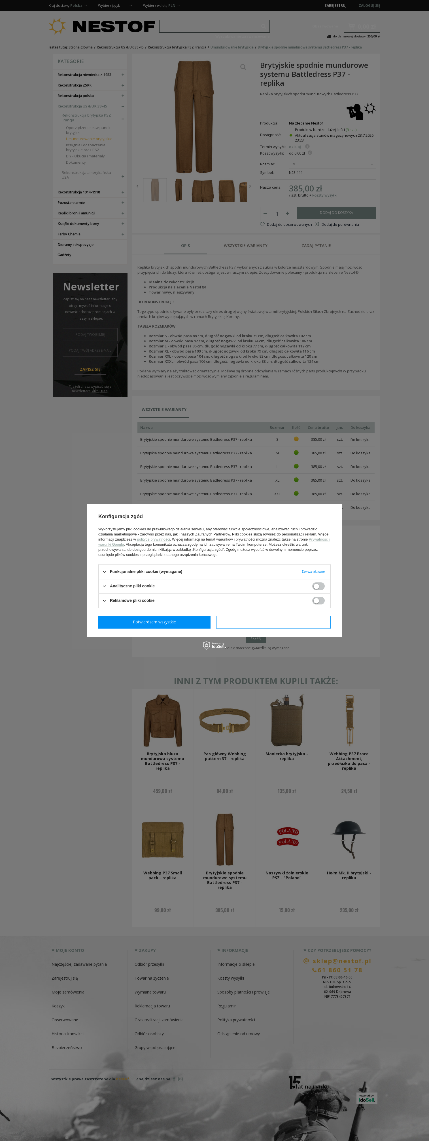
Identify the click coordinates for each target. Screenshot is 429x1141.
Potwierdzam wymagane (156, 622)
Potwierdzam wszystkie (274, 622)
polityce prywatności (153, 539)
